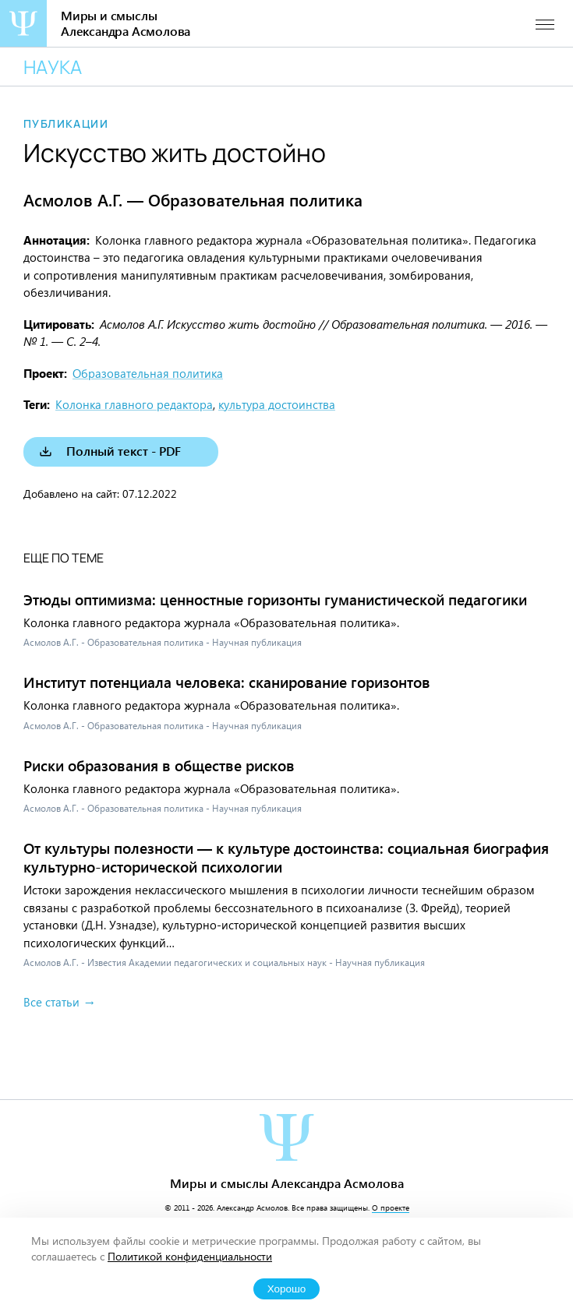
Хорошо (286, 1289)
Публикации (65, 123)
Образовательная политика (148, 373)
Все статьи (51, 1002)
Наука (52, 66)
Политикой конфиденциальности (190, 1256)
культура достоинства (276, 404)
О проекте (390, 1207)
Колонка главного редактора (134, 404)
